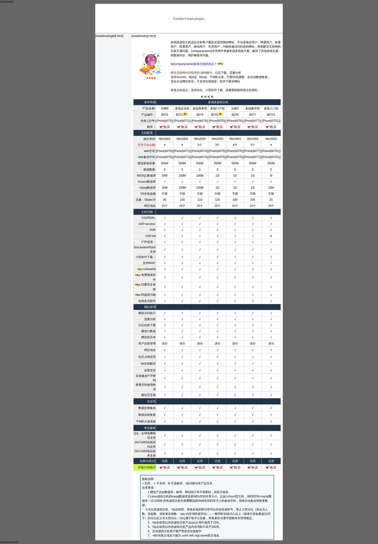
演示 (165, 343)
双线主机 (246, 90)
